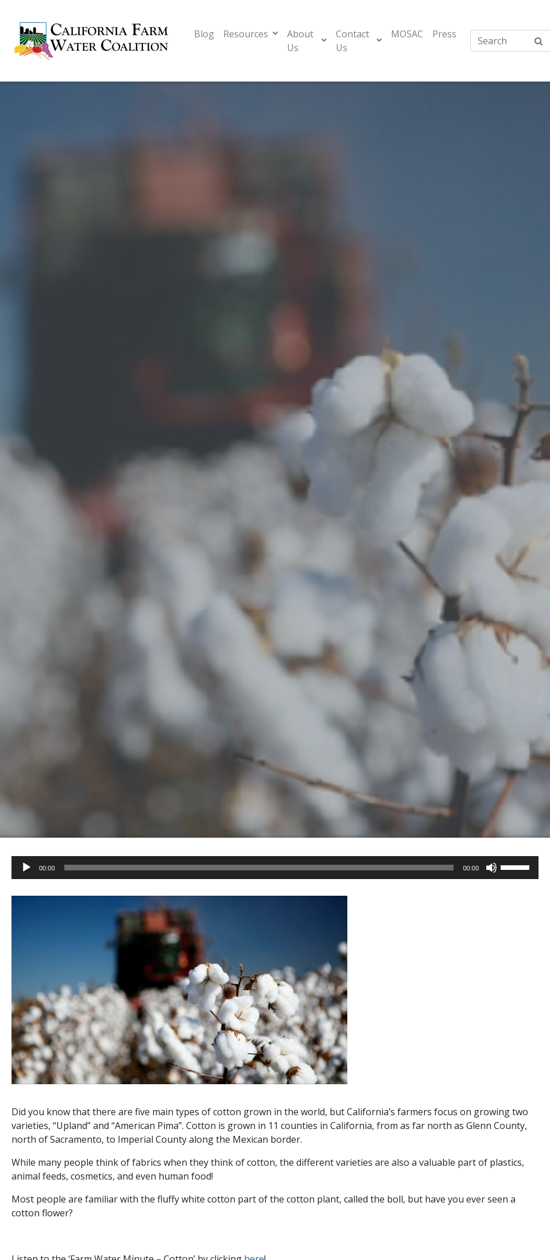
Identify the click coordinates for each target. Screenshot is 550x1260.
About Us (307, 41)
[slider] (259, 867)
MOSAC (407, 34)
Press (444, 34)
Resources (250, 34)
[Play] (26, 867)
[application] (275, 867)
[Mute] (491, 867)
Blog (204, 34)
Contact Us (358, 41)
